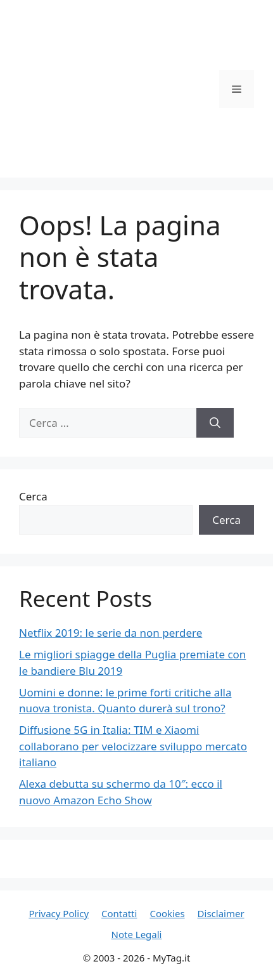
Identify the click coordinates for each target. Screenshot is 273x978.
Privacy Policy (59, 913)
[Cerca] (215, 423)
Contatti (119, 913)
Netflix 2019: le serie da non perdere (110, 632)
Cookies (166, 913)
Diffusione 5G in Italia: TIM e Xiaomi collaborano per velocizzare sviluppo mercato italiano (133, 745)
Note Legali (136, 934)
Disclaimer (221, 913)
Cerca (33, 496)
